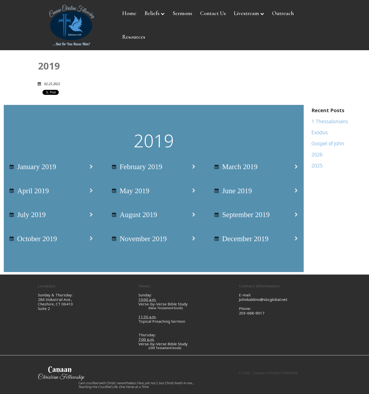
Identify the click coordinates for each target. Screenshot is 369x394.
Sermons (182, 13)
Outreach (283, 13)
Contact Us (213, 13)
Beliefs (154, 13)
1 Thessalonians (329, 121)
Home (129, 13)
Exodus (319, 132)
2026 (317, 154)
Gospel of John (327, 143)
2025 (317, 165)
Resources (133, 37)
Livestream (249, 13)
